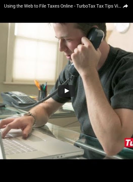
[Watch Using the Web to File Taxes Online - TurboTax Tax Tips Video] (66, 91)
